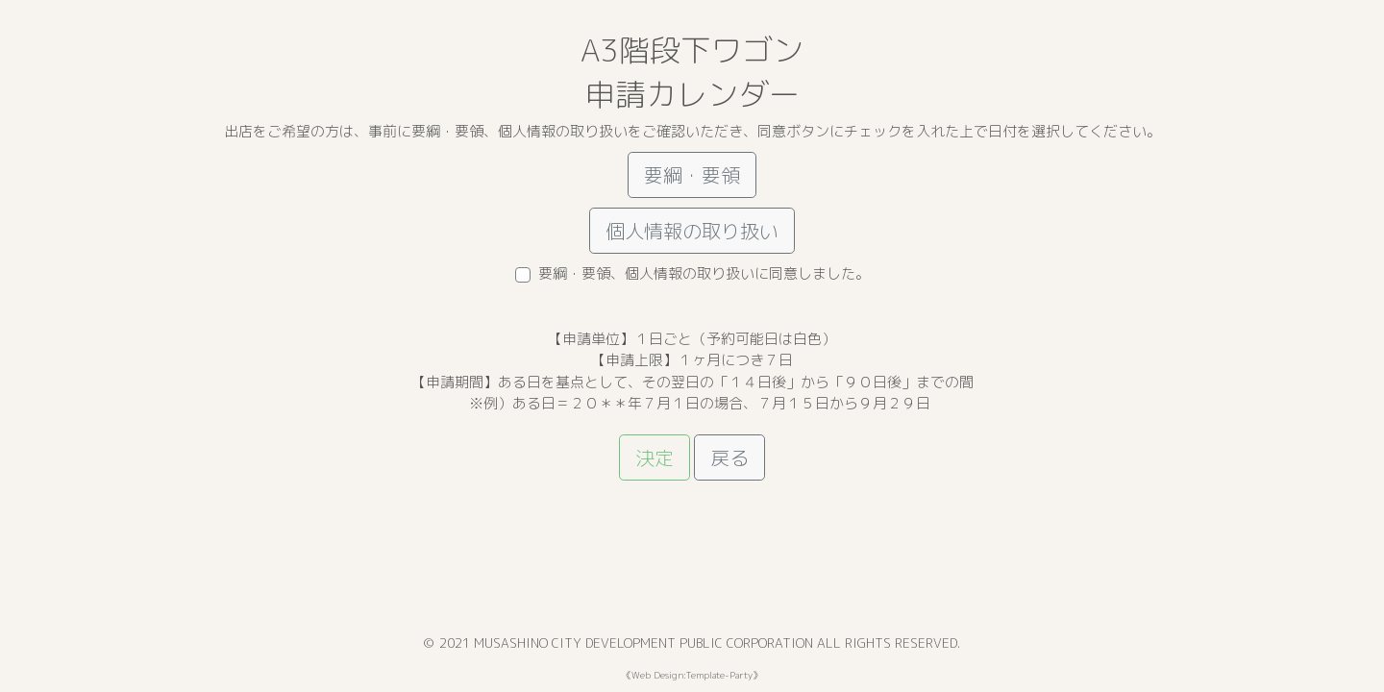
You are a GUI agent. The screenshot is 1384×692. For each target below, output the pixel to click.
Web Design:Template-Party (692, 674)
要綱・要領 (692, 174)
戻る (729, 457)
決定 (654, 457)
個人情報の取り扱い (692, 230)
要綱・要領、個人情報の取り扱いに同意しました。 (704, 273)
